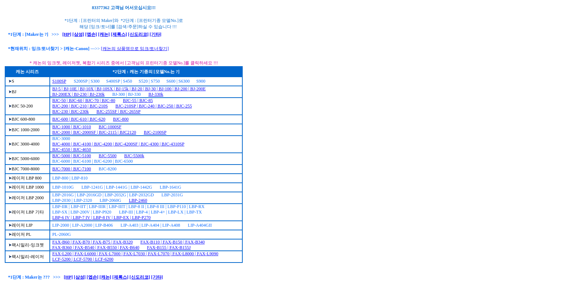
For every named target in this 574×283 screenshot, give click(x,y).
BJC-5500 (108, 155)
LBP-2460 (138, 200)
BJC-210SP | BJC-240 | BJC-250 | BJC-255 (153, 106)
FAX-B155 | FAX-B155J (169, 247)
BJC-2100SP (155, 132)
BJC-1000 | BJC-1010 (71, 126)
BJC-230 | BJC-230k (70, 111)
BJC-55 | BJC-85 (138, 100)
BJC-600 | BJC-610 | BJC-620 (78, 119)
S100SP (59, 81)
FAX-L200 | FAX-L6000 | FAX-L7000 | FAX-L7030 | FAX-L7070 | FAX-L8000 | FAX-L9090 (135, 253)
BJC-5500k (134, 155)
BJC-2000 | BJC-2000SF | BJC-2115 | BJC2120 (94, 132)
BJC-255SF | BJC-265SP (119, 111)
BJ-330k (155, 94)
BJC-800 (121, 119)
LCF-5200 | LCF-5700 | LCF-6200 (82, 259)
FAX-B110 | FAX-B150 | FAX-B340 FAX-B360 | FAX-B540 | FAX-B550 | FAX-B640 (127, 244)
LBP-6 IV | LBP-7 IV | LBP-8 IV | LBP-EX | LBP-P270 (101, 217)
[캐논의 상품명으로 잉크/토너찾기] (135, 48)
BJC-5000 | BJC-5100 (71, 155)
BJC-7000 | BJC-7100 (71, 168)
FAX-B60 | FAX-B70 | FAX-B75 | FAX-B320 (92, 242)
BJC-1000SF (110, 126)
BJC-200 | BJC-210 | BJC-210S (80, 106)
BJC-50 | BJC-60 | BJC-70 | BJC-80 (83, 100)
